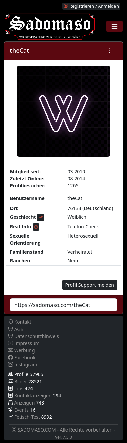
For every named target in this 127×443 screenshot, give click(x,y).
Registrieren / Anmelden (91, 6)
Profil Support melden (89, 285)
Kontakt (19, 322)
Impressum (24, 343)
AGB (16, 329)
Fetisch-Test (27, 417)
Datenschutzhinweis (33, 336)
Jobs (19, 388)
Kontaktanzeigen (33, 395)
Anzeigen (24, 402)
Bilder (20, 381)
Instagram (22, 364)
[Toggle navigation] (114, 26)
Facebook (21, 357)
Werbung (21, 350)
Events (21, 410)
